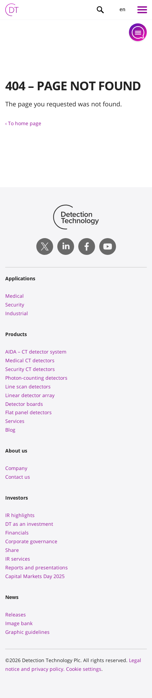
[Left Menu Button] (142, 10)
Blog (10, 429)
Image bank (18, 623)
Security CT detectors (30, 369)
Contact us (17, 476)
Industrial (16, 313)
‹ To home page (23, 123)
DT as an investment (29, 524)
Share (12, 550)
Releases (15, 614)
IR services (17, 558)
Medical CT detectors (30, 360)
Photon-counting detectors (36, 377)
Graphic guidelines (27, 632)
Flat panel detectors (28, 412)
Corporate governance (31, 541)
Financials (17, 532)
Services (14, 421)
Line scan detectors (28, 386)
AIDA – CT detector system (35, 351)
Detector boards (24, 404)
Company (16, 468)
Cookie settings (83, 669)
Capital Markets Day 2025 (35, 576)
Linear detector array (30, 395)
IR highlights (20, 515)
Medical (14, 296)
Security (14, 304)
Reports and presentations (36, 567)
